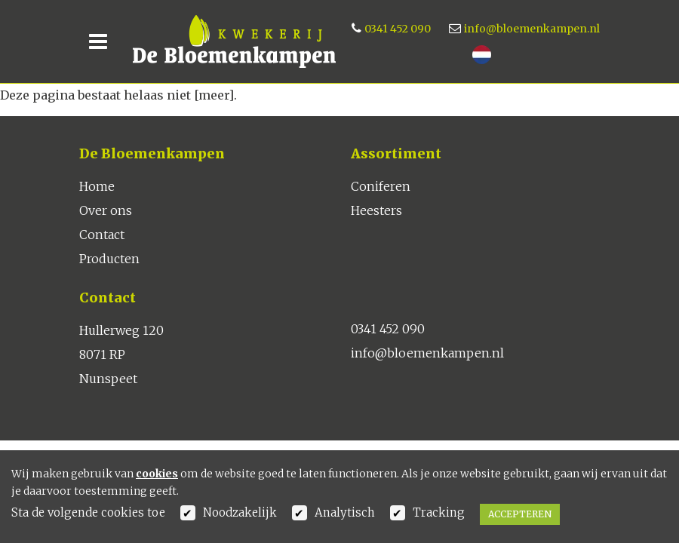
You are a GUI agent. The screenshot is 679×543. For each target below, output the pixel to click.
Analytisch (345, 512)
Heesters (376, 210)
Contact (101, 234)
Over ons (105, 210)
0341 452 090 (397, 28)
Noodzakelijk (240, 512)
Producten (109, 258)
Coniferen (380, 186)
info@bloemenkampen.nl (532, 28)
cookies (157, 473)
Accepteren (519, 514)
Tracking (439, 512)
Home (97, 186)
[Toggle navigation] (98, 41)
